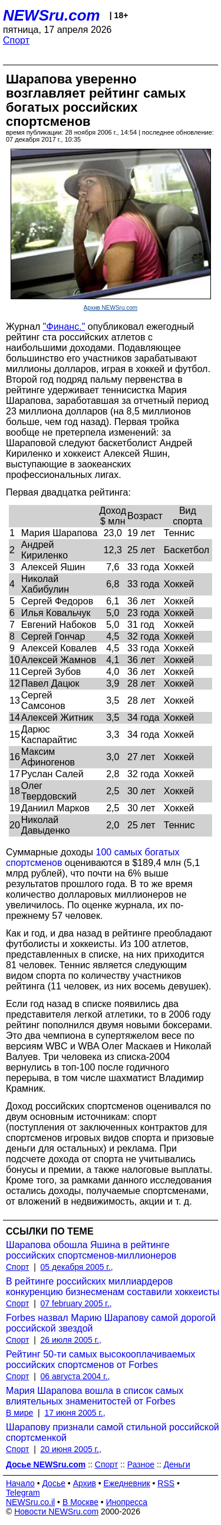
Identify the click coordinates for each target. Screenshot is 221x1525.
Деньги (177, 1464)
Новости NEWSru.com (56, 1511)
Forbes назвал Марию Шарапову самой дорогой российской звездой (111, 1323)
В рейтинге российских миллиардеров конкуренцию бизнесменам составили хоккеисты (112, 1286)
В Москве (80, 1502)
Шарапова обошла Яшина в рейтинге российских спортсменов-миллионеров (91, 1250)
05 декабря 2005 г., (77, 1267)
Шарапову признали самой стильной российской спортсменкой (112, 1432)
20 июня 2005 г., (71, 1449)
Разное (140, 1464)
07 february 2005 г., (76, 1303)
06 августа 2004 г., (75, 1376)
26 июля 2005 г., (71, 1340)
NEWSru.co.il (30, 1502)
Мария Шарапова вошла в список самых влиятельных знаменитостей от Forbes (94, 1396)
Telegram (23, 1492)
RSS (165, 1483)
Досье (53, 1483)
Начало (20, 1483)
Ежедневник (127, 1483)
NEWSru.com (51, 15)
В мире (19, 1412)
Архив (84, 1483)
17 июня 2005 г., (74, 1412)
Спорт (16, 40)
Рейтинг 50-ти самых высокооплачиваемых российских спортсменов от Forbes (100, 1359)
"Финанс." (64, 327)
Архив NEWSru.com (110, 308)
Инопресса (127, 1502)
